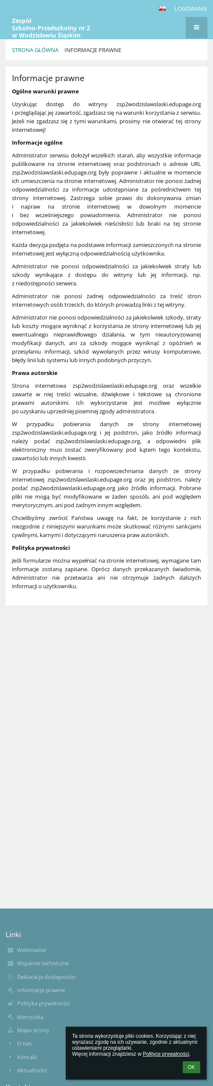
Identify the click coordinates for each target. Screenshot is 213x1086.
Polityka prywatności (43, 1003)
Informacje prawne (92, 50)
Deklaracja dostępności (46, 977)
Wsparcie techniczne (43, 963)
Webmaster (32, 950)
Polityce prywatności (166, 1054)
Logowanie (191, 8)
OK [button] (191, 1067)
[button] (162, 8)
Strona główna (35, 50)
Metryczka (30, 1017)
